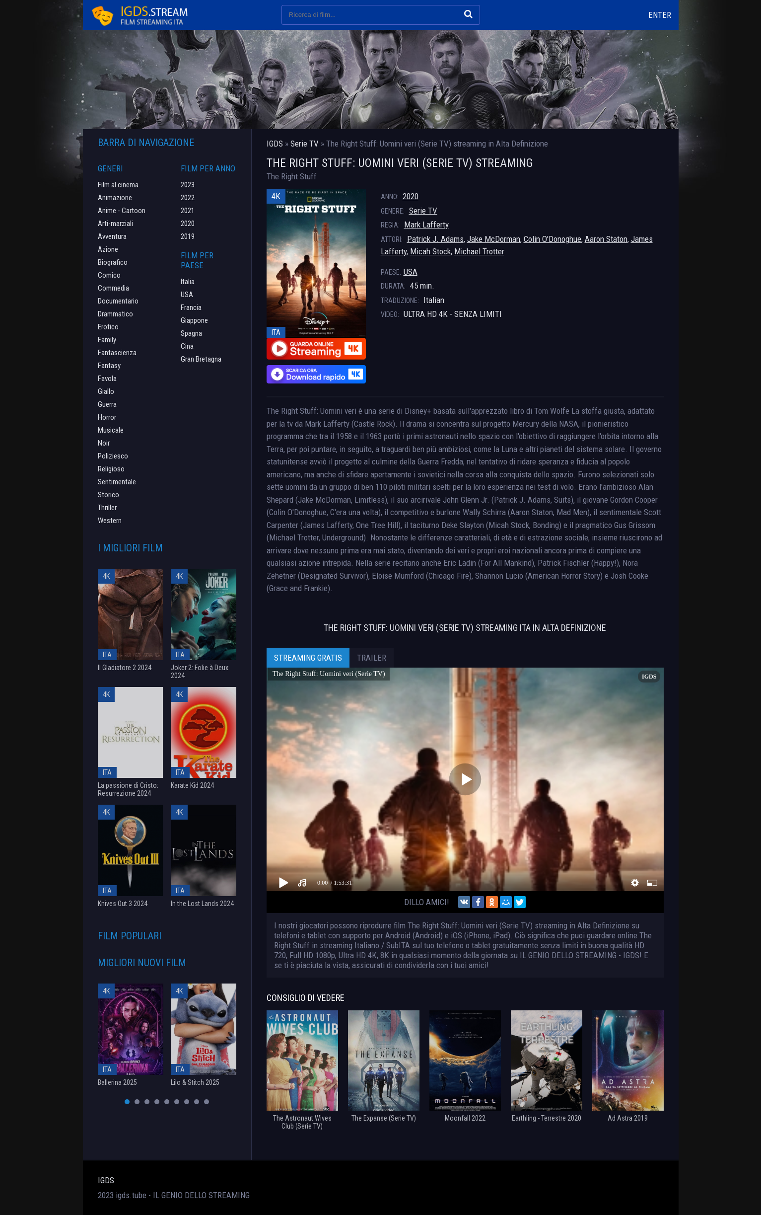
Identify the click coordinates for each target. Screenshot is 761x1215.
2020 (410, 196)
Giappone (194, 320)
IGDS (106, 1180)
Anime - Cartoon (121, 210)
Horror (107, 417)
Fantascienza (117, 352)
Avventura (112, 236)
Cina (187, 346)
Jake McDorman (493, 239)
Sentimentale (117, 481)
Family (107, 339)
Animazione (115, 197)
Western (110, 520)
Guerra (107, 404)
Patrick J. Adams (435, 239)
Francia (191, 307)
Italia (188, 281)
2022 (188, 197)
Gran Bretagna (201, 359)
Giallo (106, 391)
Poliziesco (113, 456)
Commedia (113, 288)
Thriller (107, 507)
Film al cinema (118, 184)
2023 (188, 184)
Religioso (111, 468)
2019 (188, 236)
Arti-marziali (115, 223)
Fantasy (109, 365)
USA (410, 272)
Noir (104, 443)
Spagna (191, 333)
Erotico (108, 326)
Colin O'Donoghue (552, 239)
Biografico (113, 262)
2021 (188, 210)
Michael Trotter (479, 251)
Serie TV (423, 211)
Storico (108, 494)
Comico (109, 275)
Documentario (118, 301)
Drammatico (115, 313)
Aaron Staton (606, 239)
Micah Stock (430, 251)
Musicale (111, 430)
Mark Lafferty (426, 224)
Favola (107, 378)
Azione (108, 249)
